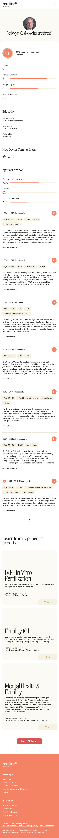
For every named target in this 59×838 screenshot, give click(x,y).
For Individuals (9, 815)
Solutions (7, 808)
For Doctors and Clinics (14, 789)
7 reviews (20, 54)
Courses (6, 779)
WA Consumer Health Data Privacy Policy (20, 826)
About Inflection (10, 805)
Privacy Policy (22, 824)
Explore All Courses (30, 741)
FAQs (5, 792)
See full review (8, 247)
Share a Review (10, 785)
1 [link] (29, 519)
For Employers (9, 812)
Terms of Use (8, 824)
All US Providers (47, 826)
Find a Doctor (9, 782)
